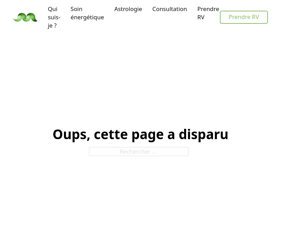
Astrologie (128, 9)
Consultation (169, 9)
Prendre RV (208, 13)
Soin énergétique (87, 13)
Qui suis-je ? (54, 17)
